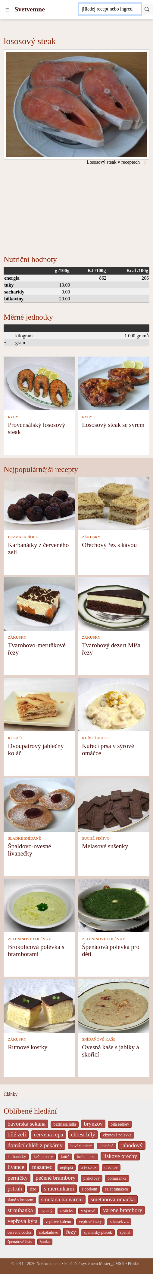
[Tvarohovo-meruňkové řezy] (39, 603)
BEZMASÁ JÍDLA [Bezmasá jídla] (23, 537)
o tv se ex (88, 1167)
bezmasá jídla (64, 1124)
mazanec (42, 1167)
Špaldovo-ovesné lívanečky (29, 850)
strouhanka (20, 1210)
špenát (125, 1232)
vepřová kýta (23, 1221)
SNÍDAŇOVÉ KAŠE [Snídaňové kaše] (98, 1039)
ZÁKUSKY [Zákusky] (91, 537)
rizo (33, 1189)
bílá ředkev (120, 1124)
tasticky (66, 1211)
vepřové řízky (90, 1221)
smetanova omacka (113, 1199)
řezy (71, 1232)
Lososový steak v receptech (117, 162)
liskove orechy (120, 1156)
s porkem (89, 1189)
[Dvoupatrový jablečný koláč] (39, 704)
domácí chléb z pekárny (35, 1145)
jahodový (131, 1145)
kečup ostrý (43, 1156)
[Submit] (147, 9)
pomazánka (117, 1178)
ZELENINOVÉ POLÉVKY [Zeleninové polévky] (29, 939)
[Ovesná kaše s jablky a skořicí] (113, 1005)
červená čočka (19, 1232)
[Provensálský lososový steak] (39, 382)
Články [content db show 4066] (10, 1094)
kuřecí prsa (86, 1156)
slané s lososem (20, 1200)
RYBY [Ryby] (13, 417)
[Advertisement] (76, 210)
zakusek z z (119, 1221)
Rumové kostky (27, 1047)
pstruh (15, 1188)
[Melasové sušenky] (113, 804)
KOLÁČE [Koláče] (15, 738)
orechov (111, 1167)
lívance (16, 1167)
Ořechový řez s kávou (109, 544)
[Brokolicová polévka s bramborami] (39, 905)
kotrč (65, 1156)
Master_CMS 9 (111, 1263)
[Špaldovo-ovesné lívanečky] (39, 804)
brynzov (93, 1123)
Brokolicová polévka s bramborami (36, 950)
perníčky (18, 1178)
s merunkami (59, 1188)
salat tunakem (116, 1189)
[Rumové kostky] (39, 1005)
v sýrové (88, 1211)
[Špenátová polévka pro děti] (113, 905)
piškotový (91, 1178)
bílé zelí (17, 1134)
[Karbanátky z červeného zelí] (39, 503)
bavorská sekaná (26, 1123)
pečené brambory (56, 1178)
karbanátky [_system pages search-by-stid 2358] (17, 1156)
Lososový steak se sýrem (113, 424)
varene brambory (122, 1210)
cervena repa (48, 1134)
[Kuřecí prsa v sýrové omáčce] (113, 704)
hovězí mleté (81, 1146)
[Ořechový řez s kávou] (113, 503)
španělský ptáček (98, 1232)
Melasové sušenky (105, 846)
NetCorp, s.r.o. (48, 1263)
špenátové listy (20, 1241)
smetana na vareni (62, 1199)
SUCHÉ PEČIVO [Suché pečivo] (95, 838)
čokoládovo (48, 1232)
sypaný (46, 1211)
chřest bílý (83, 1134)
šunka (45, 1241)
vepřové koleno (58, 1221)
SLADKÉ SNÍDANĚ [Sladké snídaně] (24, 838)
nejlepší (66, 1167)
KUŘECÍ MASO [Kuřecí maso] (95, 738)
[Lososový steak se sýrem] (113, 382)
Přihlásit (135, 1263)
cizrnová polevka (117, 1135)
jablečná (106, 1146)
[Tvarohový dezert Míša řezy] (113, 603)
